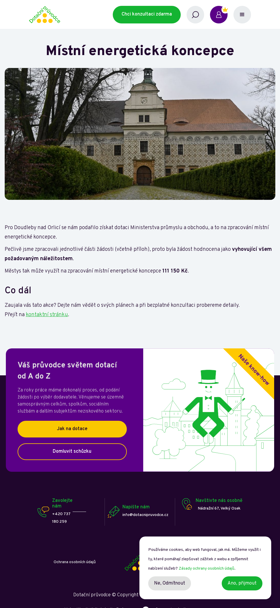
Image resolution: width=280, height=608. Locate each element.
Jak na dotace (72, 429)
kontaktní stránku (47, 314)
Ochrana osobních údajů (75, 562)
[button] (242, 14)
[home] (71, 14)
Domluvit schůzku (72, 451)
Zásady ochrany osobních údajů (206, 568)
